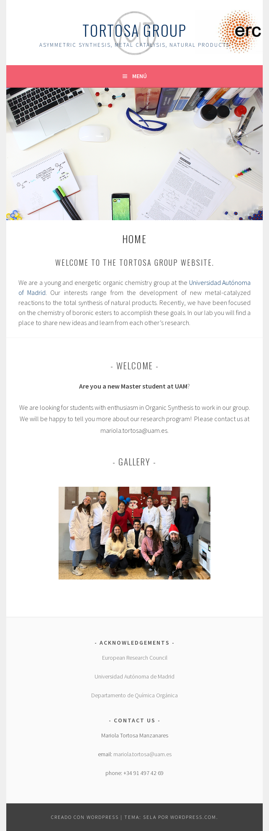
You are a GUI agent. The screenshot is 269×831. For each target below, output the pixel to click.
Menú (139, 76)
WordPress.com (193, 817)
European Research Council (134, 657)
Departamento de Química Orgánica (134, 695)
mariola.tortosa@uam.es (142, 754)
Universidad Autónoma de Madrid (134, 676)
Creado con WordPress (85, 817)
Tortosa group (134, 30)
